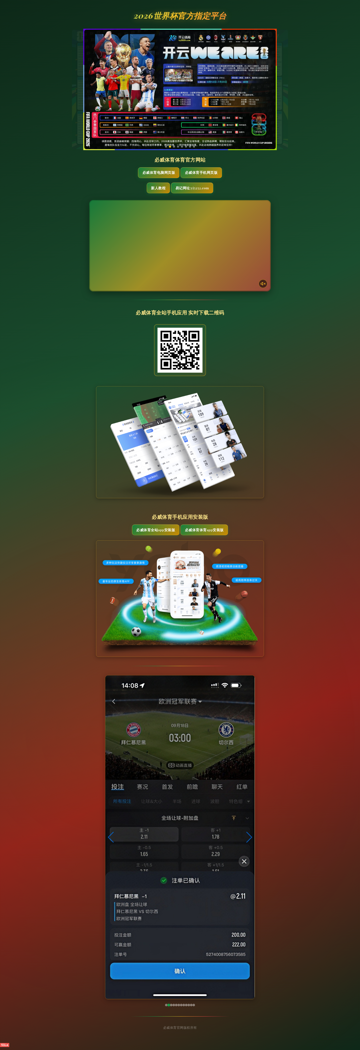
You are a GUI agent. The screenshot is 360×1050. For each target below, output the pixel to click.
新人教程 (155, 189)
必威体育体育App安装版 (207, 532)
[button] (111, 840)
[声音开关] (261, 284)
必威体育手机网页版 (203, 173)
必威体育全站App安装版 (153, 532)
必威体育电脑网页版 (156, 173)
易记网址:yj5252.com (202, 189)
